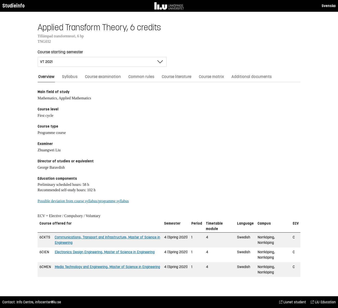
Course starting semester (60, 52)
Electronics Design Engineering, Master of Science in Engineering (105, 252)
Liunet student (292, 302)
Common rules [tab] (141, 76)
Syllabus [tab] (69, 76)
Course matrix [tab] (211, 76)
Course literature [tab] (176, 76)
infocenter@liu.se (48, 302)
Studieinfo (13, 6)
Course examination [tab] (103, 76)
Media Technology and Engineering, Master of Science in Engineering (107, 267)
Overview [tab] (46, 76)
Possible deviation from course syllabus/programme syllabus (83, 201)
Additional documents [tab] (251, 76)
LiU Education (323, 302)
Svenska (329, 6)
